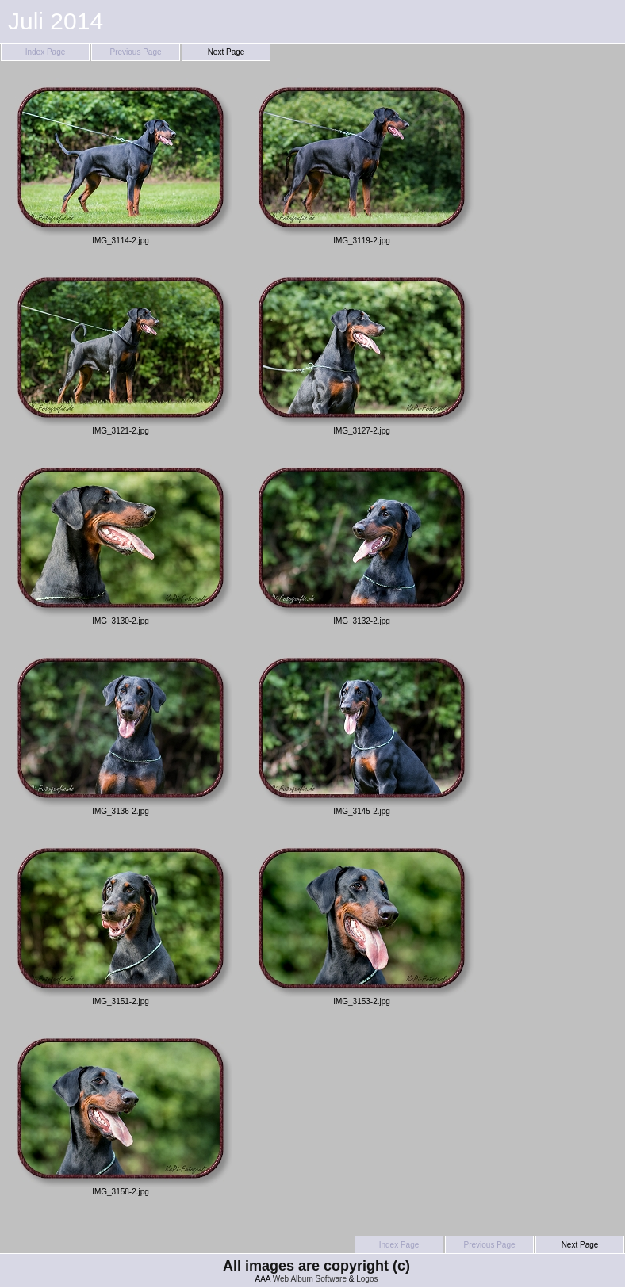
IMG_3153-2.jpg (362, 922)
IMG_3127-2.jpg (362, 352)
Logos (367, 1279)
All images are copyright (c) (316, 1266)
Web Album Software (310, 1279)
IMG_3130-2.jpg (120, 542)
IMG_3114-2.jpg (120, 161)
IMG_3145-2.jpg (362, 732)
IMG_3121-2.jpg (120, 352)
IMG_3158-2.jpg (120, 1113)
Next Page (226, 52)
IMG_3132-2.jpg (362, 542)
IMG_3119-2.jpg (362, 161)
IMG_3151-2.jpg (120, 922)
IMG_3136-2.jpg (120, 732)
